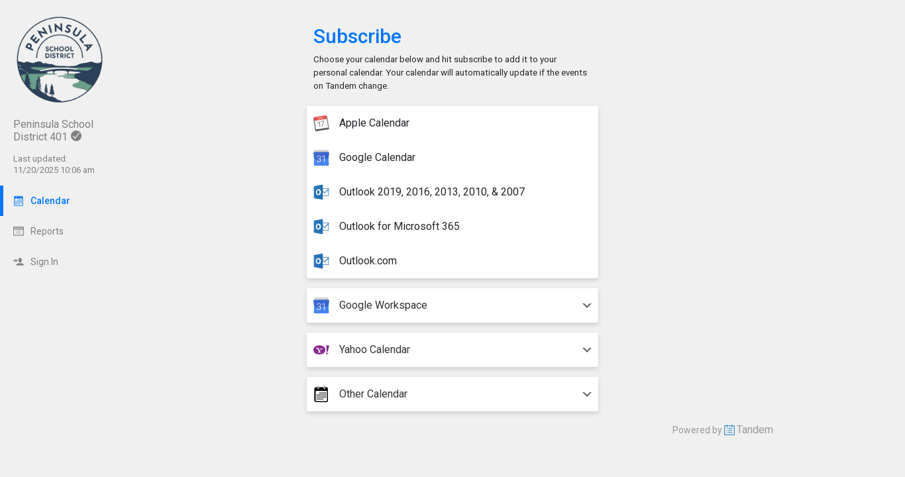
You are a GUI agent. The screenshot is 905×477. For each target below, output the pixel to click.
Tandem (755, 429)
